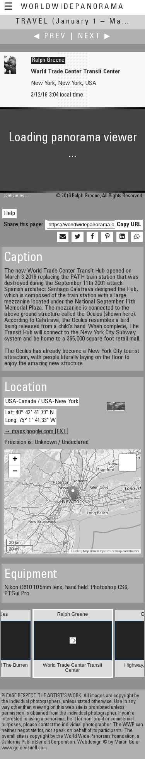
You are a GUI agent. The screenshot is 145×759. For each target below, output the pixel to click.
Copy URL (129, 225)
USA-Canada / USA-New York (41, 401)
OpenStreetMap (110, 551)
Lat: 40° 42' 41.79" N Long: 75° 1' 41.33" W (30, 416)
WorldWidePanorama (73, 7)
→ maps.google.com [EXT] (36, 432)
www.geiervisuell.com (24, 748)
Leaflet (75, 551)
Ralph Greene (48, 60)
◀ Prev (50, 36)
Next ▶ (95, 36)
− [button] (14, 472)
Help (9, 213)
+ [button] (14, 460)
